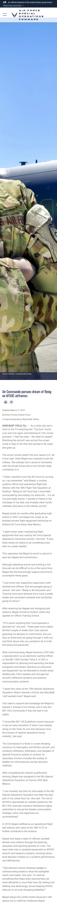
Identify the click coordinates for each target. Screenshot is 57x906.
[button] (13, 5)
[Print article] (5, 402)
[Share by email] (11, 402)
